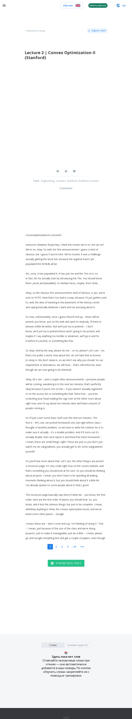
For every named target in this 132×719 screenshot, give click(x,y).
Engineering (47, 180)
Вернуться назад (35, 31)
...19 (73, 546)
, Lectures (60, 180)
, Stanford (71, 180)
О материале (66, 188)
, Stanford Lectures (88, 180)
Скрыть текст (97, 30)
